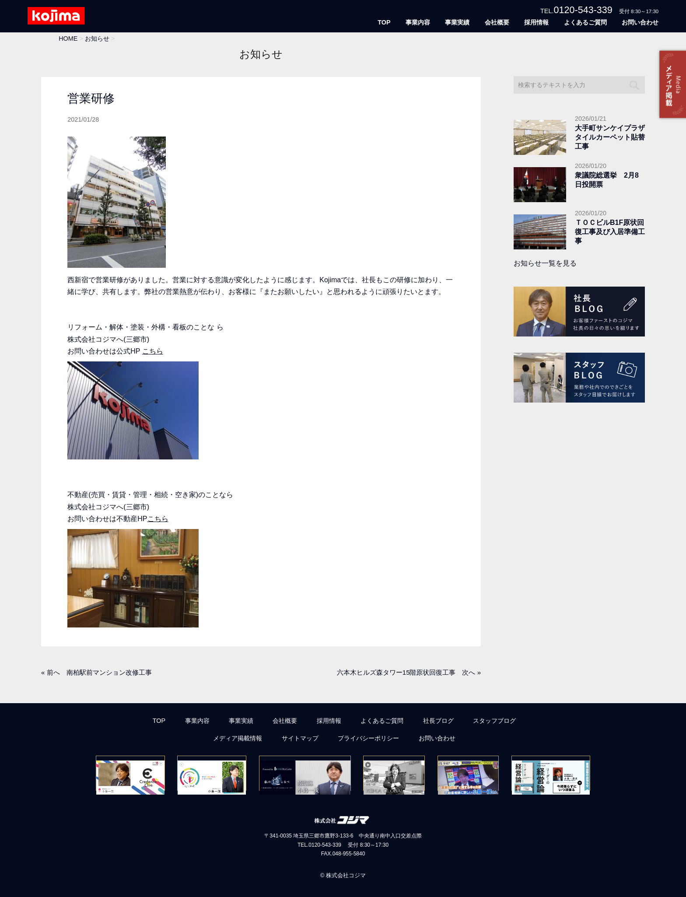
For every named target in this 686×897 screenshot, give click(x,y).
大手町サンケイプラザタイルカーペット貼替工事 (610, 137)
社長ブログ (438, 720)
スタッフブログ (494, 720)
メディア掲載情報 (237, 738)
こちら (152, 351)
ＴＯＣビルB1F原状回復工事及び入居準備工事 (610, 232)
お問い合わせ (640, 22)
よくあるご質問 (585, 22)
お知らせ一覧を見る (545, 263)
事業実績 (457, 22)
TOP (384, 22)
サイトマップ (300, 738)
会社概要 (497, 22)
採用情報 (536, 22)
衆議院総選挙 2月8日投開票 (607, 180)
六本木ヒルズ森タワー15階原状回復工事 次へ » (409, 672)
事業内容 (418, 22)
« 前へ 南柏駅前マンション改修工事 (96, 672)
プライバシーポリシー (368, 738)
